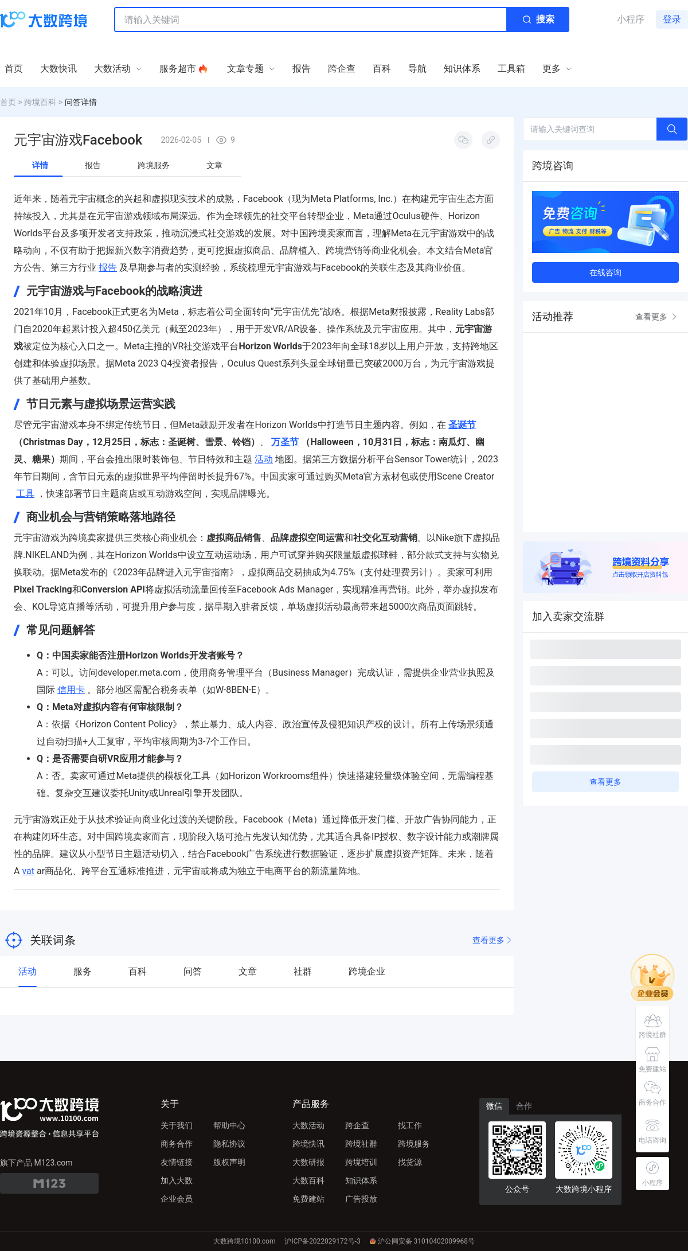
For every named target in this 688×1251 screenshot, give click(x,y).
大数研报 (308, 1162)
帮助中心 (229, 1125)
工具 (25, 493)
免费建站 (308, 1198)
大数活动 (308, 1125)
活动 (264, 459)
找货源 (410, 1162)
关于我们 (177, 1125)
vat (28, 871)
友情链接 (177, 1162)
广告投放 (361, 1198)
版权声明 (229, 1162)
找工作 (410, 1125)
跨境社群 (361, 1143)
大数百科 (308, 1180)
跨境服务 (414, 1143)
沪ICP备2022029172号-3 (322, 1241)
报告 (108, 267)
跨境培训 (361, 1162)
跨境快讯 (308, 1143)
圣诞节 (462, 424)
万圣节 (285, 442)
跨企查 (357, 1125)
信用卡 (71, 689)
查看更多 (493, 940)
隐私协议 (229, 1143)
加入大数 (177, 1180)
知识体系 (361, 1180)
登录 (672, 19)
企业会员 (177, 1198)
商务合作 (177, 1143)
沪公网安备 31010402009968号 (422, 1241)
